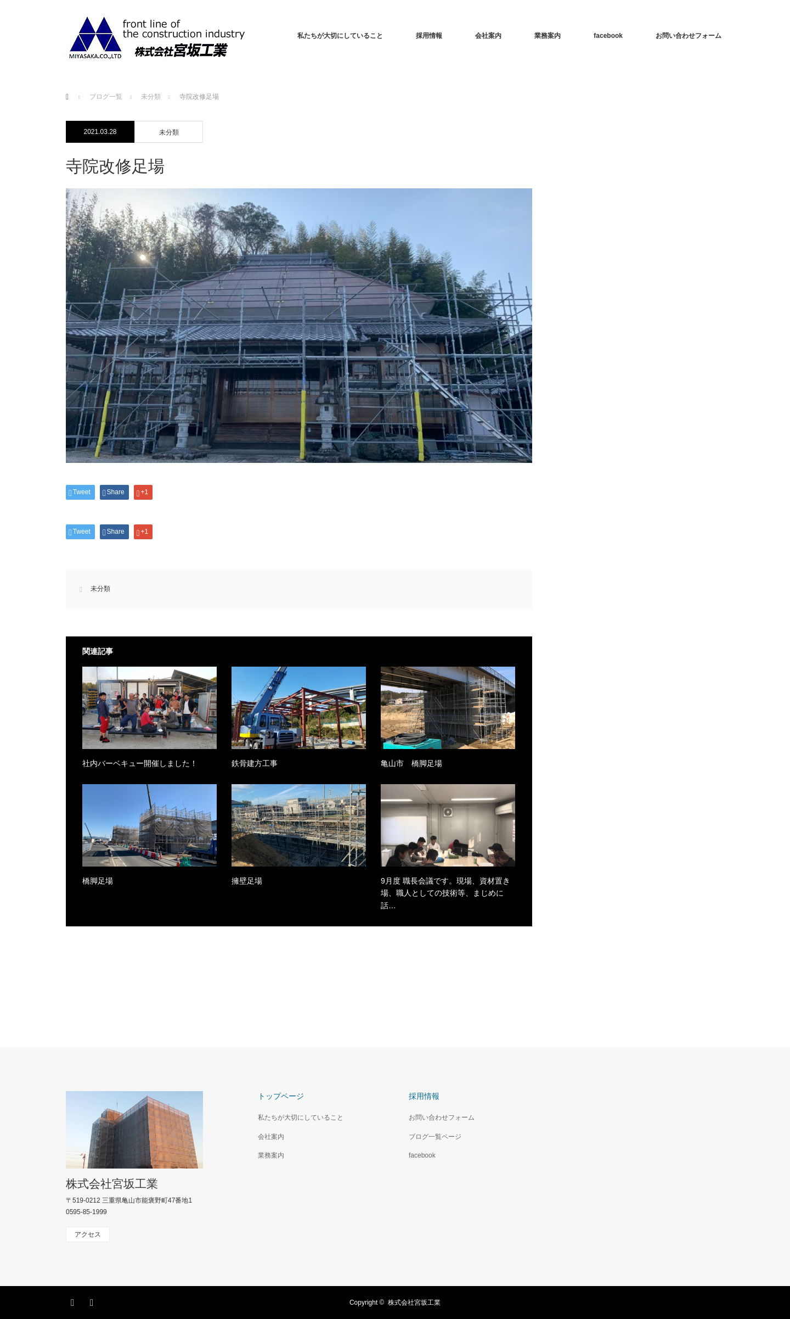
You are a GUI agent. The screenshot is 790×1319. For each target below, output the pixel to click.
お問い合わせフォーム (688, 36)
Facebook (74, 1301)
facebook (608, 36)
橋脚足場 (97, 880)
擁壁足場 (247, 880)
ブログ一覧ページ (435, 1137)
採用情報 (429, 36)
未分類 (169, 132)
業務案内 (547, 36)
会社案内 (488, 36)
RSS (93, 1301)
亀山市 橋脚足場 (411, 763)
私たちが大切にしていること (340, 36)
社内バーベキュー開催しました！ (140, 763)
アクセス (88, 1234)
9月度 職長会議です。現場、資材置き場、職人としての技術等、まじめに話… (445, 893)
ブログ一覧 (105, 96)
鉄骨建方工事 (255, 763)
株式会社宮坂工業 (112, 1183)
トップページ (281, 1096)
